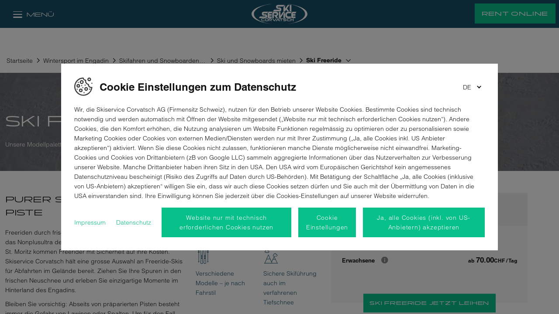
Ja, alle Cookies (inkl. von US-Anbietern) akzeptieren (423, 222)
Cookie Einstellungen (327, 222)
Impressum (90, 222)
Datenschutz (133, 222)
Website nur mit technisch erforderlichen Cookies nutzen (226, 222)
